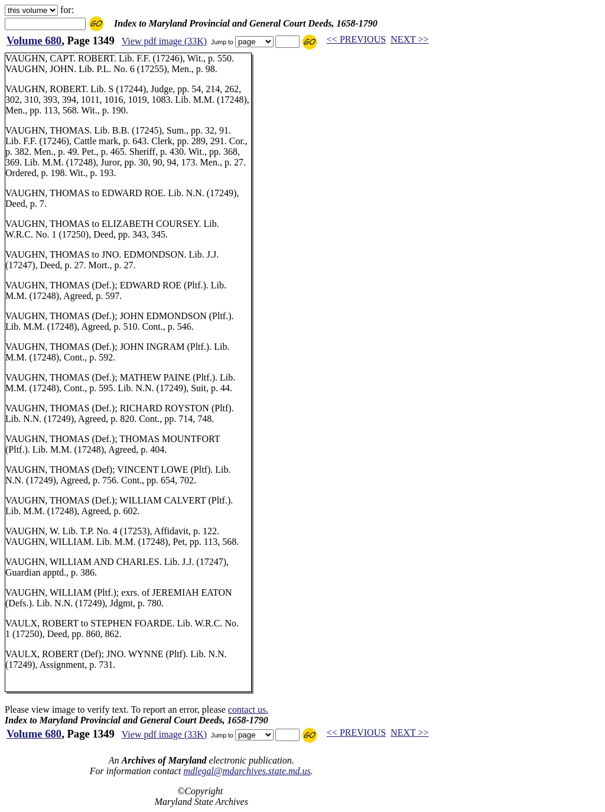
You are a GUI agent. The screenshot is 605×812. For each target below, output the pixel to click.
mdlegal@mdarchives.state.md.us (246, 771)
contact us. (248, 709)
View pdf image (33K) (164, 41)
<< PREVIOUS (356, 39)
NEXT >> (409, 39)
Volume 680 (33, 40)
